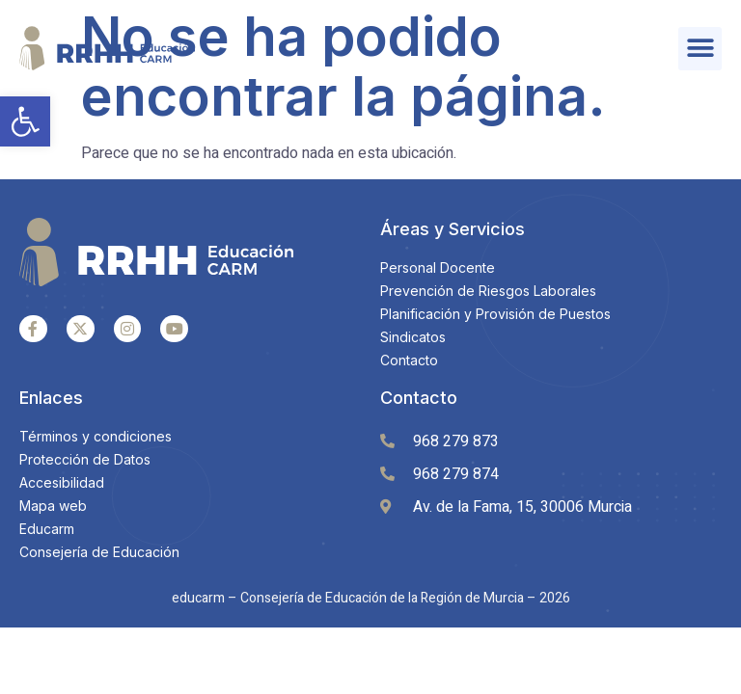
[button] (25, 121)
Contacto (418, 397)
